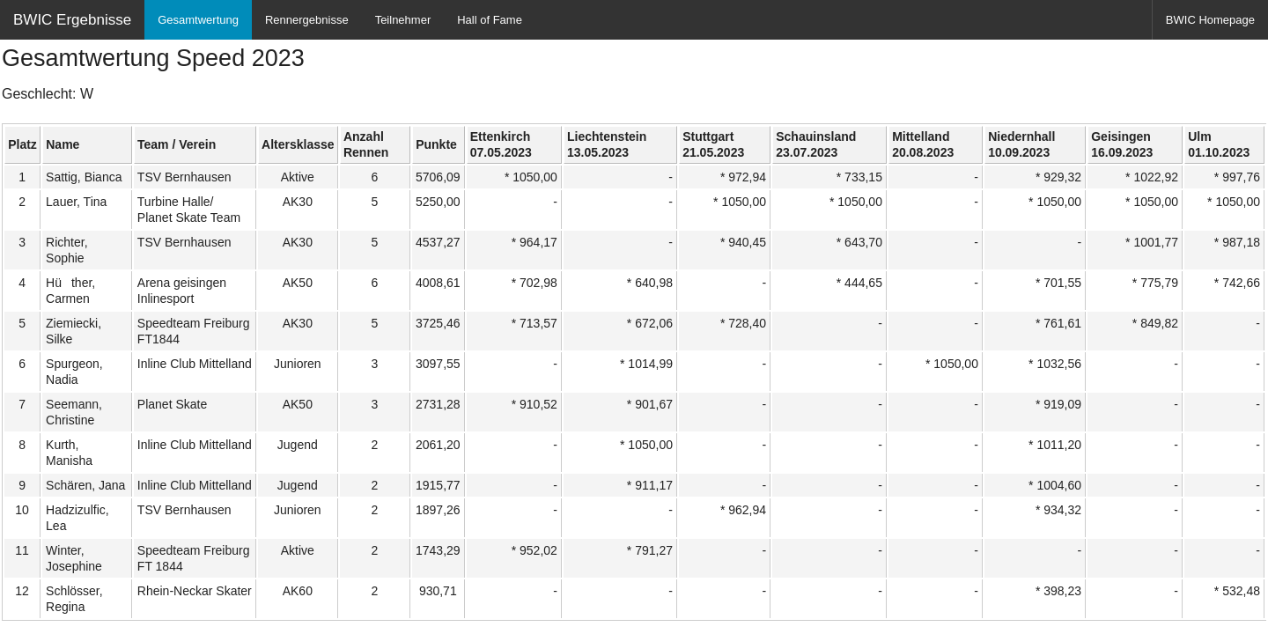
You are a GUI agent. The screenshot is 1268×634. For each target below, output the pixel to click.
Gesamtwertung (198, 19)
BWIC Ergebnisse (72, 19)
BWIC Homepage (1210, 19)
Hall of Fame (489, 19)
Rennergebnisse (307, 19)
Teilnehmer (403, 19)
